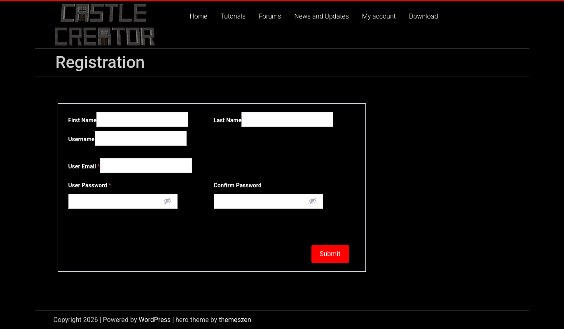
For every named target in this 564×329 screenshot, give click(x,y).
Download (423, 16)
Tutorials (233, 16)
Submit (330, 254)
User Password (89, 185)
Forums (270, 16)
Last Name (228, 120)
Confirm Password (238, 185)
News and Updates (321, 16)
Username (81, 139)
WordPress (154, 320)
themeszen (235, 320)
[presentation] (129, 225)
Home (199, 16)
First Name (82, 120)
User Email (84, 166)
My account (379, 16)
